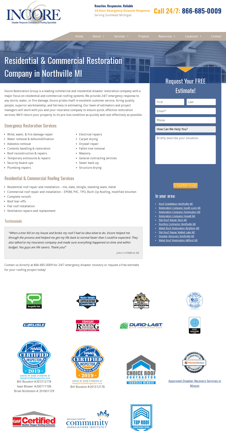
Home (79, 36)
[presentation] (185, 173)
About (98, 36)
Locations (193, 36)
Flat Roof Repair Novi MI (173, 220)
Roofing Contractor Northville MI (177, 224)
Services (121, 36)
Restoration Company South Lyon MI (180, 207)
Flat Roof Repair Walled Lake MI (177, 232)
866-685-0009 (202, 10)
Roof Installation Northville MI (176, 203)
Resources (167, 36)
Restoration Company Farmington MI (179, 212)
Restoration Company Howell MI (177, 216)
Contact (216, 36)
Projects (143, 36)
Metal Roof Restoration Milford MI (178, 240)
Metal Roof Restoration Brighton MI (179, 228)
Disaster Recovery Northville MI (176, 236)
